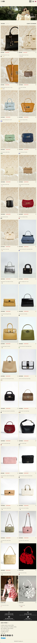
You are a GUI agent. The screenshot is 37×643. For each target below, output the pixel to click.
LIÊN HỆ (3, 633)
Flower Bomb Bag (22, 605)
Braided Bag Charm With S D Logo (6, 87)
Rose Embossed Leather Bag (6, 572)
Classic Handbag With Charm (24, 281)
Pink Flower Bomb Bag (4, 605)
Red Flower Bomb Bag (22, 572)
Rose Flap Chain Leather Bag (24, 540)
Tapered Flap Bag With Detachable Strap (25, 249)
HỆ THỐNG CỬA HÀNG (7, 628)
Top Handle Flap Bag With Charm (6, 119)
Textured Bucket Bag (4, 216)
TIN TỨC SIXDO (5, 630)
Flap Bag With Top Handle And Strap (7, 281)
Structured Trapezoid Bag (23, 119)
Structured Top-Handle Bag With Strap (7, 378)
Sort (28, 23)
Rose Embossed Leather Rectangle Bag (7, 475)
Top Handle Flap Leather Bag (6, 540)
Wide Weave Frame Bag (5, 249)
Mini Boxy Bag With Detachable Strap (25, 346)
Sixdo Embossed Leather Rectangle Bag (25, 475)
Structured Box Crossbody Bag (24, 184)
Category (33, 23)
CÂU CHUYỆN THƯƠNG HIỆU (9, 626)
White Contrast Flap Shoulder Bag (24, 378)
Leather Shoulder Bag (22, 443)
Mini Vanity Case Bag (22, 87)
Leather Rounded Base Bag (5, 443)
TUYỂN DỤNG (4, 631)
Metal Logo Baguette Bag (23, 216)
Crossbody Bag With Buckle (5, 346)
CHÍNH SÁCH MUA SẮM (7, 625)
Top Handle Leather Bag (5, 184)
